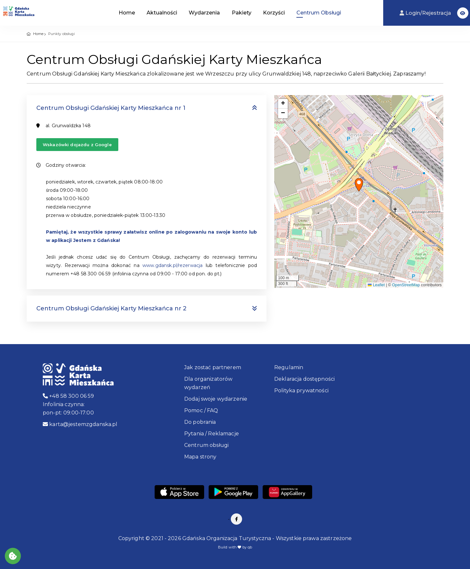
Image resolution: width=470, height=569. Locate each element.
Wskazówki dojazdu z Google (77, 144)
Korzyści (274, 13)
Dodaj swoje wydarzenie (215, 399)
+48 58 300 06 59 (68, 396)
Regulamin (288, 367)
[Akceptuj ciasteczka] (13, 556)
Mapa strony (200, 457)
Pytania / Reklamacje (211, 434)
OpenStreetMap (406, 285)
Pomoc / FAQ (201, 410)
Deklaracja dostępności (304, 379)
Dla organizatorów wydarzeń (208, 383)
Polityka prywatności (301, 390)
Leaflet (376, 285)
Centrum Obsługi (318, 13)
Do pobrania (200, 422)
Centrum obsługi (206, 445)
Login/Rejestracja (426, 13)
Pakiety (241, 13)
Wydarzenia (204, 13)
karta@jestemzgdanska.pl (80, 424)
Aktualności (162, 13)
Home (127, 13)
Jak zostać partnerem (212, 367)
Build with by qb (235, 547)
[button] (462, 13)
